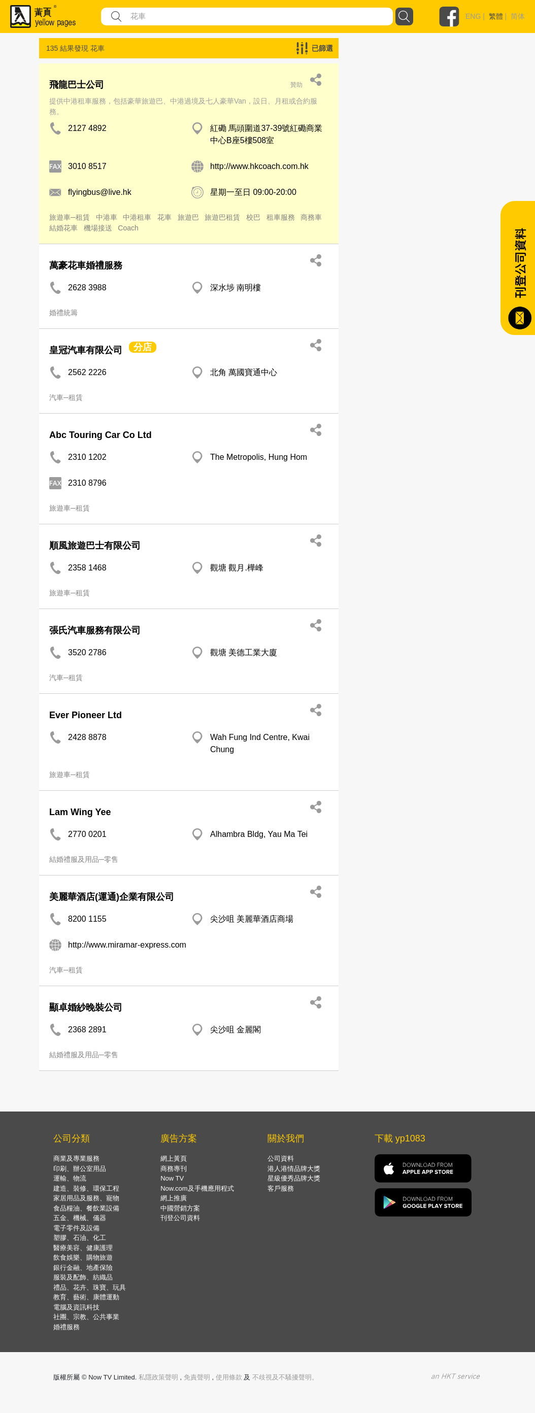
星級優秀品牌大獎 (294, 1178)
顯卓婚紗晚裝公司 (85, 1007)
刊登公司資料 (180, 1218)
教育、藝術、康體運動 (86, 1297)
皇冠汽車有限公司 (85, 350)
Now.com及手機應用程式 (196, 1188)
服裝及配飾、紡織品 (83, 1277)
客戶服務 (281, 1188)
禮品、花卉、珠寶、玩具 (89, 1287)
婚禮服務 (66, 1327)
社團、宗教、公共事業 (86, 1317)
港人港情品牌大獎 (294, 1168)
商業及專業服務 (76, 1158)
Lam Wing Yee (80, 812)
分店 (142, 347)
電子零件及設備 (76, 1228)
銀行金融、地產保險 (83, 1267)
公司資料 (281, 1158)
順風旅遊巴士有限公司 (95, 546)
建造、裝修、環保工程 (86, 1188)
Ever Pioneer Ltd (85, 715)
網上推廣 (173, 1198)
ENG (473, 16)
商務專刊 (173, 1168)
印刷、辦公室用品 (79, 1168)
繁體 (496, 16)
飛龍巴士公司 (76, 85)
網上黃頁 (173, 1158)
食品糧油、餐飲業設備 (86, 1208)
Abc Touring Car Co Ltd (100, 435)
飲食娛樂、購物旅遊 (83, 1257)
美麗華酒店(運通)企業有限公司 (111, 897)
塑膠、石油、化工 (79, 1237)
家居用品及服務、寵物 (86, 1198)
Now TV (172, 1178)
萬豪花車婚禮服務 (85, 265)
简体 (518, 16)
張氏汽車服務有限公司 (95, 630)
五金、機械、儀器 (79, 1218)
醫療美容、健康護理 (83, 1248)
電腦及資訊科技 (76, 1307)
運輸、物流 (69, 1178)
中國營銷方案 (180, 1208)
